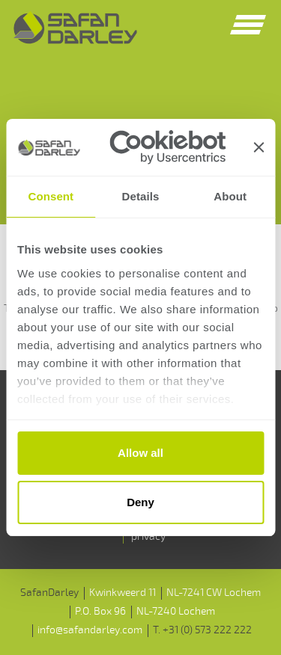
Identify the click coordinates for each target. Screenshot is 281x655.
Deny (140, 502)
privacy (148, 536)
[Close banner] (258, 147)
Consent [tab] (50, 196)
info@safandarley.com (89, 630)
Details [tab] (141, 196)
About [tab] (230, 196)
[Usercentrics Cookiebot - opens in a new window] (167, 147)
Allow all (140, 452)
